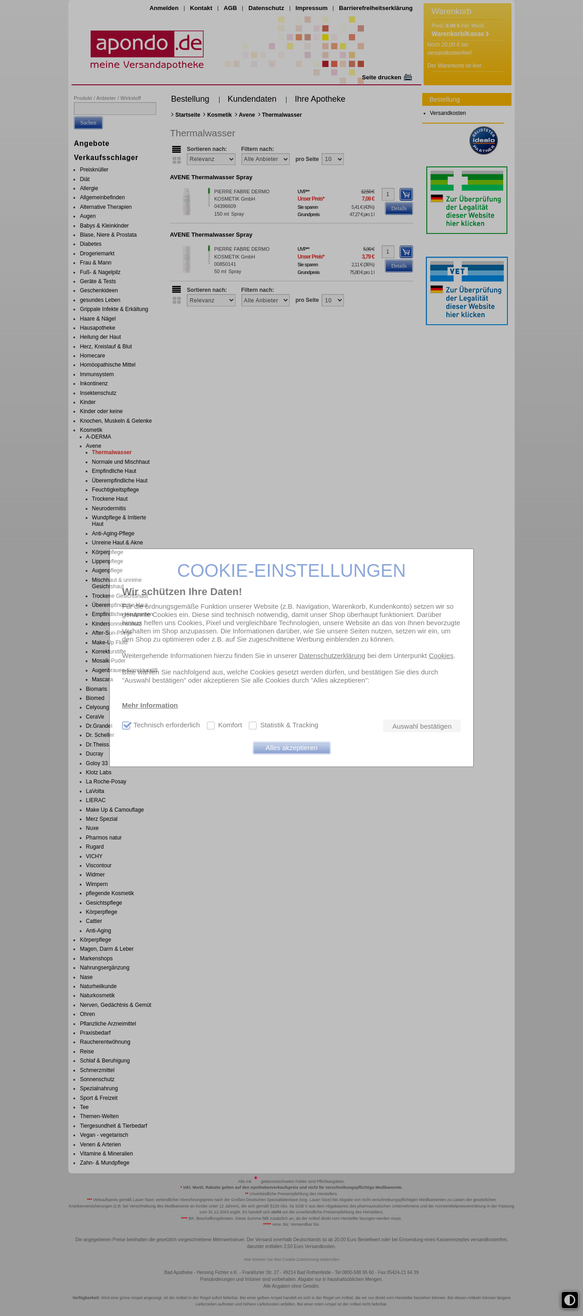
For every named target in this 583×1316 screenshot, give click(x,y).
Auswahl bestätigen (421, 726)
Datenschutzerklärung (332, 655)
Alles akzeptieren (291, 747)
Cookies (441, 655)
